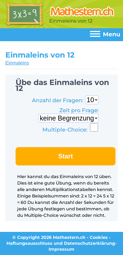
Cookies (99, 237)
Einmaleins (17, 63)
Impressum (61, 249)
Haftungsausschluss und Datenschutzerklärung (60, 243)
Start (65, 156)
